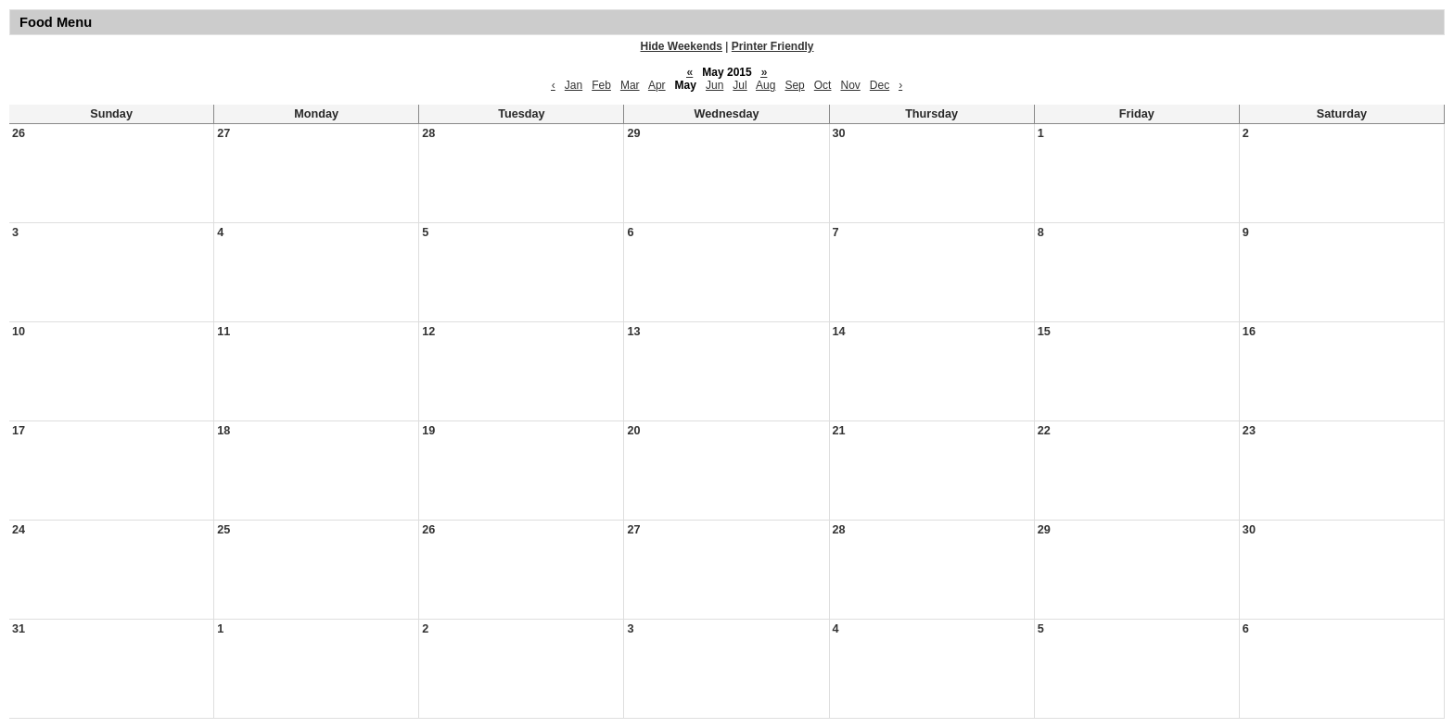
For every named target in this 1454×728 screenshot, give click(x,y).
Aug (765, 85)
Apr (657, 85)
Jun (714, 85)
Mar (630, 85)
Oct (823, 85)
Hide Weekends (681, 46)
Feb (601, 85)
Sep (794, 85)
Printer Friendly (773, 46)
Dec (879, 85)
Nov (850, 85)
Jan (573, 85)
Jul (739, 85)
